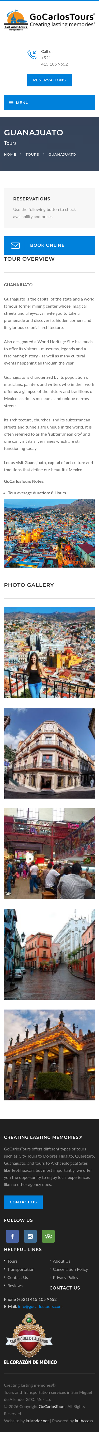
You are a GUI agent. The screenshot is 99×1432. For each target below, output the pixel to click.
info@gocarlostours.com (40, 1306)
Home (10, 154)
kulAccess (84, 1420)
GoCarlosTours (52, 1406)
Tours (32, 154)
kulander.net (37, 1420)
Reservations (49, 80)
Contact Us (23, 1202)
